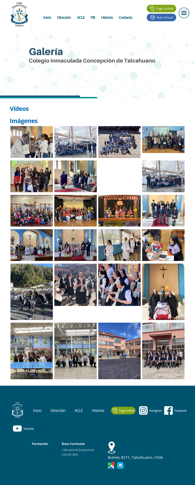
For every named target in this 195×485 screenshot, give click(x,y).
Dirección (64, 17)
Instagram (150, 410)
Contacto (125, 17)
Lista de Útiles (70, 454)
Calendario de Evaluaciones (78, 450)
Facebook (175, 410)
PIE (93, 17)
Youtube (23, 428)
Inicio (47, 17)
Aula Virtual (161, 17)
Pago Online (161, 8)
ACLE (81, 17)
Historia (107, 17)
